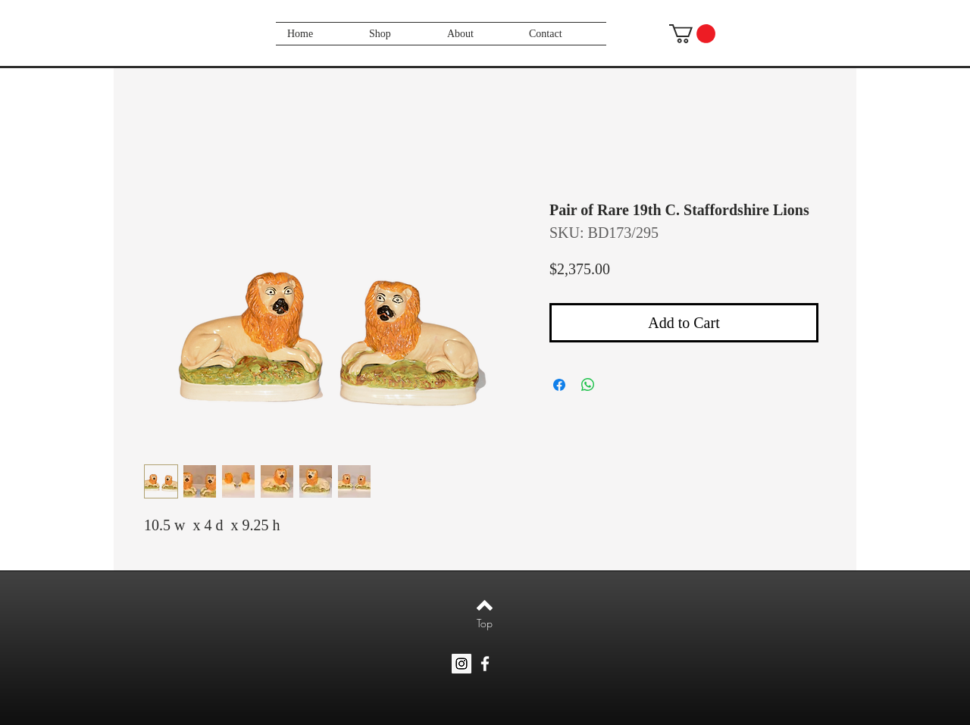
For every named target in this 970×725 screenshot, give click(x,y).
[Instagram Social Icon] (461, 663)
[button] (692, 33)
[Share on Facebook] (559, 385)
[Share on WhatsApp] (588, 385)
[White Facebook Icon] (485, 663)
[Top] (484, 623)
